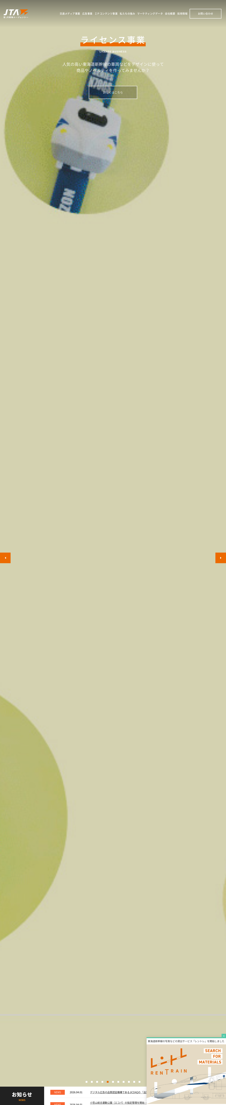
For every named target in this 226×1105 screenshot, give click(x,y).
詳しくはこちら (113, 92)
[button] (86, 1082)
